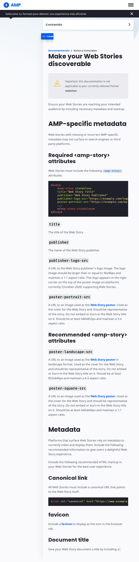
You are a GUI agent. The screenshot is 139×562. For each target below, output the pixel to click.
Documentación (59, 50)
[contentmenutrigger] (88, 24)
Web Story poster (102, 300)
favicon (67, 519)
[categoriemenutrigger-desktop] (64, 36)
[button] (131, 5)
